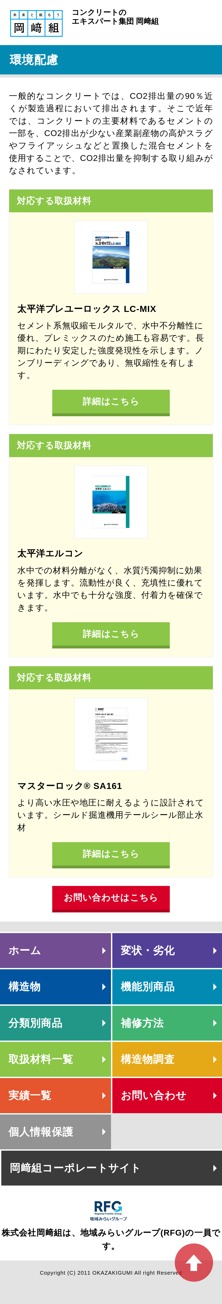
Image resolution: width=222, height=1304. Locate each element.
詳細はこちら (111, 401)
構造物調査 (148, 1059)
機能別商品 (148, 987)
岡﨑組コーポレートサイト (75, 1168)
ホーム (24, 950)
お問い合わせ (154, 1095)
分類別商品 (35, 1023)
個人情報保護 (40, 1132)
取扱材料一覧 (40, 1059)
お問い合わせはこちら (111, 897)
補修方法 (142, 1023)
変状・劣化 (148, 950)
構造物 (24, 987)
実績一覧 (30, 1095)
